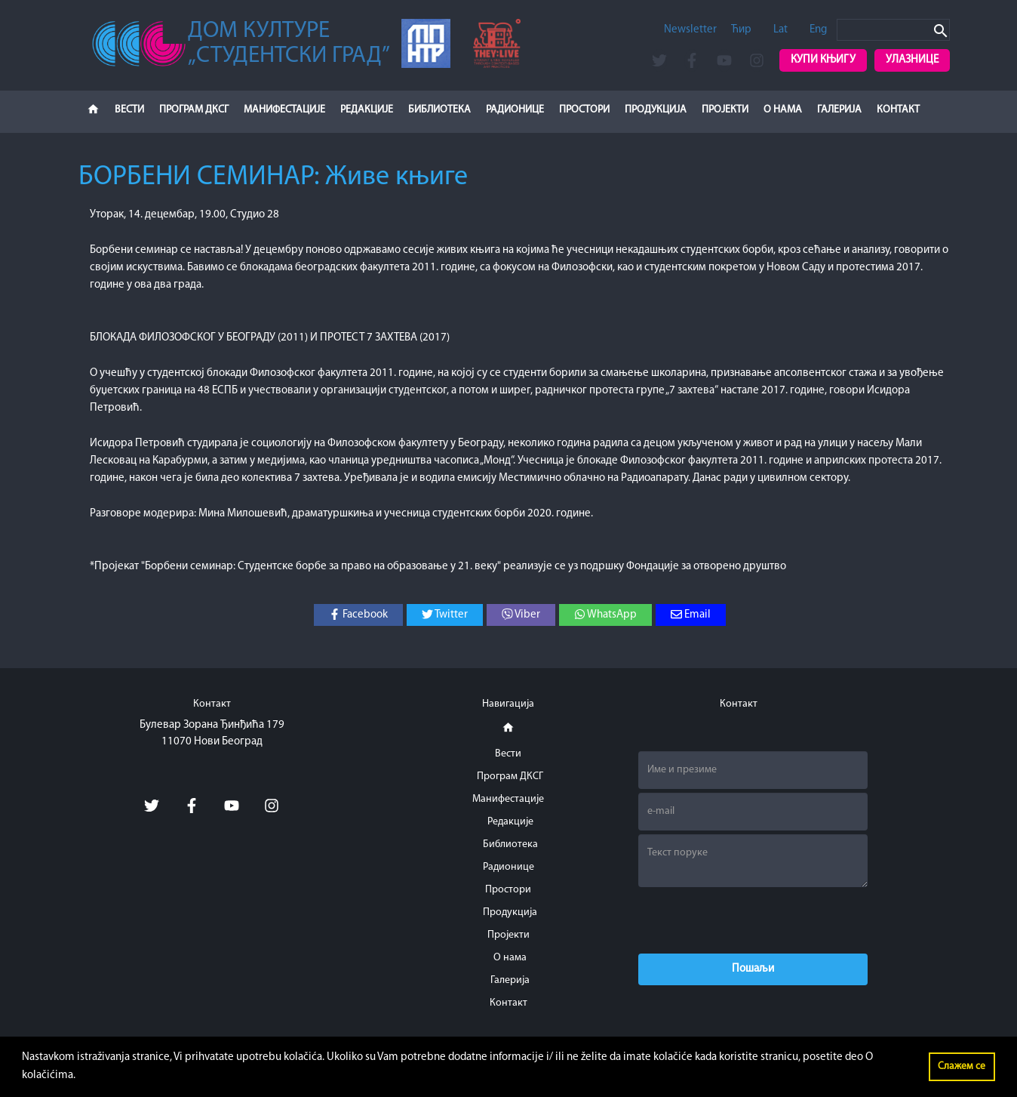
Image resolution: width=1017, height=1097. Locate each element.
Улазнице (912, 60)
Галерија (839, 110)
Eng (818, 29)
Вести (129, 110)
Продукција (656, 110)
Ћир (741, 29)
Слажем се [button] (961, 1066)
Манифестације (284, 110)
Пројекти (725, 110)
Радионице (515, 110)
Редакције (366, 110)
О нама (783, 110)
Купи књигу (823, 60)
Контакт (898, 110)
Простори (584, 110)
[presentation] (753, 920)
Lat (780, 29)
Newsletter (690, 29)
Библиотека (439, 110)
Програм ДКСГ (194, 110)
